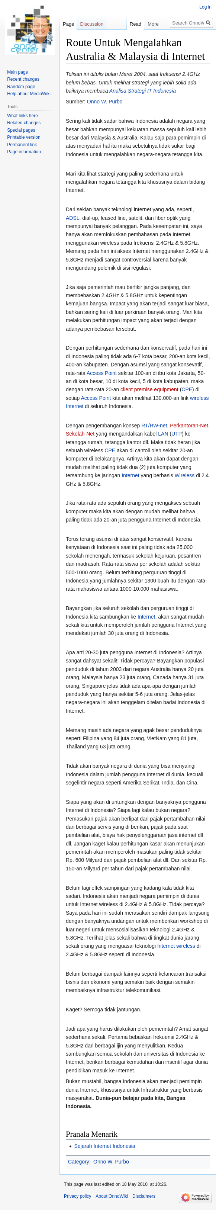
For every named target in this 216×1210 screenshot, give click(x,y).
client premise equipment (149, 389)
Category (78, 1162)
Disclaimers (143, 1196)
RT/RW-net (154, 426)
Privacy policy (77, 1196)
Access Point (102, 373)
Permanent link (22, 144)
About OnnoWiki (112, 1196)
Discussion (91, 24)
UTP (176, 434)
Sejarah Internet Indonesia (104, 1146)
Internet (130, 475)
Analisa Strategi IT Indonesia (142, 91)
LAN (163, 434)
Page (68, 24)
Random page (21, 86)
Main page (17, 72)
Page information (24, 151)
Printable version (23, 137)
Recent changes (23, 79)
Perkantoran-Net (189, 426)
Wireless (185, 475)
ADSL (73, 218)
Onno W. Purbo (105, 102)
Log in (205, 7)
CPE (186, 389)
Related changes (24, 122)
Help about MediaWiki (29, 93)
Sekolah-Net (80, 434)
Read (124, 24)
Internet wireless (176, 946)
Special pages (21, 130)
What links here (22, 115)
